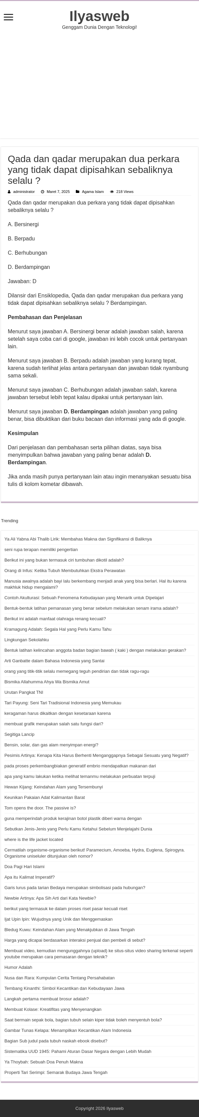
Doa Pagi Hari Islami (24, 866)
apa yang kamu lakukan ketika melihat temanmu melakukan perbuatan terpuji (79, 776)
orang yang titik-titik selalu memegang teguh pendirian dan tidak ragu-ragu (76, 671)
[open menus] (8, 17)
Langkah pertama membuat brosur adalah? (46, 998)
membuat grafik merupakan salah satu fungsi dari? (53, 723)
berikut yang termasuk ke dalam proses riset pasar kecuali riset (65, 908)
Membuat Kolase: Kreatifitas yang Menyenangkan (53, 1009)
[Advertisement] (99, 84)
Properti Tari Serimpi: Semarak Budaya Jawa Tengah (55, 1072)
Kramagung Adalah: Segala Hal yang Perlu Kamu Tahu (57, 629)
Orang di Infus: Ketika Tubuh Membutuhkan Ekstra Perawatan (64, 570)
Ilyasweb (99, 16)
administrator (24, 192)
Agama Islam (93, 192)
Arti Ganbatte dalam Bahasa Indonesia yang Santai (54, 660)
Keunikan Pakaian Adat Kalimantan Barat (44, 797)
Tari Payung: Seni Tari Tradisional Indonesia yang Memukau (62, 702)
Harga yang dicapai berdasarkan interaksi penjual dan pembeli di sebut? (74, 940)
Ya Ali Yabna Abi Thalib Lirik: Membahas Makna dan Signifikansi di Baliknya (78, 539)
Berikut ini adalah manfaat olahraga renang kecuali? (55, 618)
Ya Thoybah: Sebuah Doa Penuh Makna (43, 1061)
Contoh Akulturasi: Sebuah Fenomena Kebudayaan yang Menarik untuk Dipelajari (84, 597)
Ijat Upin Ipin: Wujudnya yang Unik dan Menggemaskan (58, 919)
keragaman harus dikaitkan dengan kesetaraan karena (57, 713)
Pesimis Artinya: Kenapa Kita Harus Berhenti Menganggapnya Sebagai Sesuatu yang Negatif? (96, 755)
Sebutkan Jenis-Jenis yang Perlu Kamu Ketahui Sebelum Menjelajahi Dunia (78, 828)
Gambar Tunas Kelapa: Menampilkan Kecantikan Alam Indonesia (67, 1030)
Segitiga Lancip (19, 734)
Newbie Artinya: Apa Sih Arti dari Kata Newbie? (50, 898)
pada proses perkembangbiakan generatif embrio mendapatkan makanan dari (80, 765)
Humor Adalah (18, 967)
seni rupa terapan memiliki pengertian (41, 549)
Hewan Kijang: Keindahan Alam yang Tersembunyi (53, 786)
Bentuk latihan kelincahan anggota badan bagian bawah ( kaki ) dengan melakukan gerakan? (95, 650)
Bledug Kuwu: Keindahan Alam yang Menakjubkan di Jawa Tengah (69, 929)
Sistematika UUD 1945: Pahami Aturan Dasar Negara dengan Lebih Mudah (77, 1051)
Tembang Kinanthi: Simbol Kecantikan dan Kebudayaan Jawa (64, 988)
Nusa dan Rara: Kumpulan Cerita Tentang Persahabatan (59, 977)
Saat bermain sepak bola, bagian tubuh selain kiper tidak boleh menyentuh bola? (83, 1019)
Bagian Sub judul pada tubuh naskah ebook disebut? (55, 1040)
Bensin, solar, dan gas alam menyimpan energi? (51, 744)
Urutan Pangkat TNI (23, 692)
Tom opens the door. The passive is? (40, 807)
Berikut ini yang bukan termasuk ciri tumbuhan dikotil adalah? (64, 560)
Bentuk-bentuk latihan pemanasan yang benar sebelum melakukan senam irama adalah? (91, 608)
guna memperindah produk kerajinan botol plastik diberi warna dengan (72, 818)
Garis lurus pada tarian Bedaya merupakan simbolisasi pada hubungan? (74, 887)
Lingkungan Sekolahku (26, 639)
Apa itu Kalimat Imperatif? (29, 877)
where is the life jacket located (33, 839)
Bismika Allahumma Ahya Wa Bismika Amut (46, 681)
